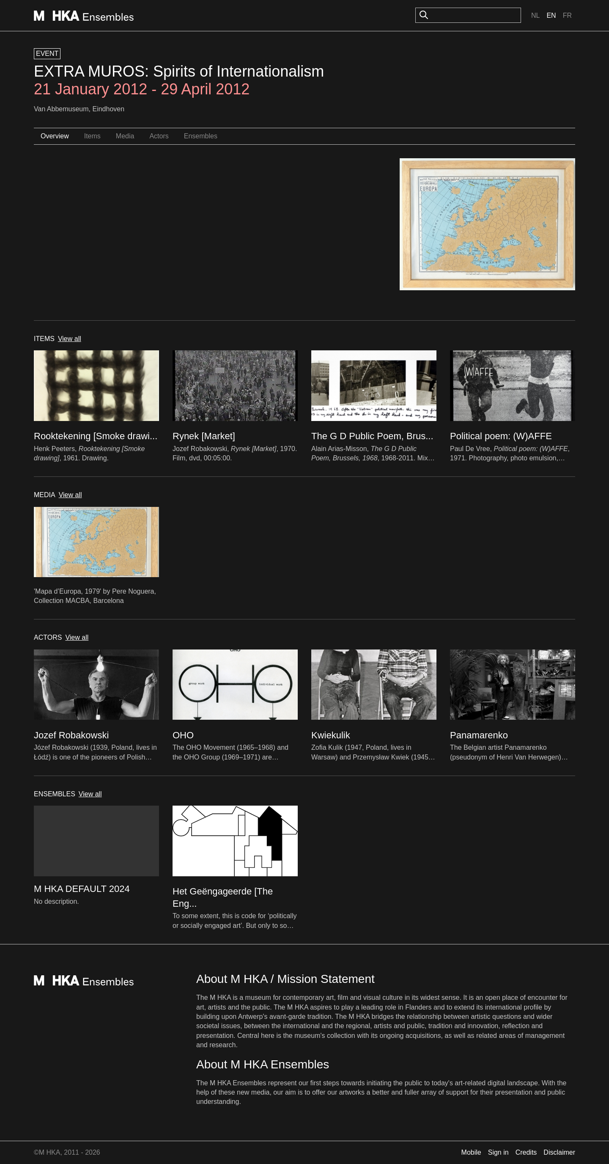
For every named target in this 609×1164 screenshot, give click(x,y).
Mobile (471, 1152)
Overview (55, 136)
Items (92, 136)
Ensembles (200, 136)
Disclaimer (559, 1152)
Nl (535, 15)
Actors (158, 136)
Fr (567, 15)
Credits (526, 1152)
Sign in (498, 1152)
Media (125, 136)
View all (69, 338)
